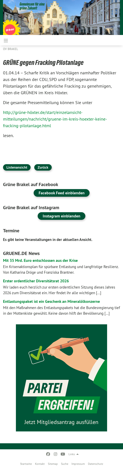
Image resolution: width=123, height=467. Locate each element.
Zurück (43, 167)
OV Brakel (10, 49)
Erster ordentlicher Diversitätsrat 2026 (36, 281)
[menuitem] (26, 463)
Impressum (78, 464)
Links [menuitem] (71, 454)
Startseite (26, 464)
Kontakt (40, 464)
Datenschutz (95, 464)
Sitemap (53, 464)
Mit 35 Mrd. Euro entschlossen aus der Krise (40, 260)
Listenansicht (16, 167)
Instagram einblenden (61, 216)
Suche (64, 464)
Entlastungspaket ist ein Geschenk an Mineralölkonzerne (51, 301)
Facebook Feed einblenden (62, 193)
